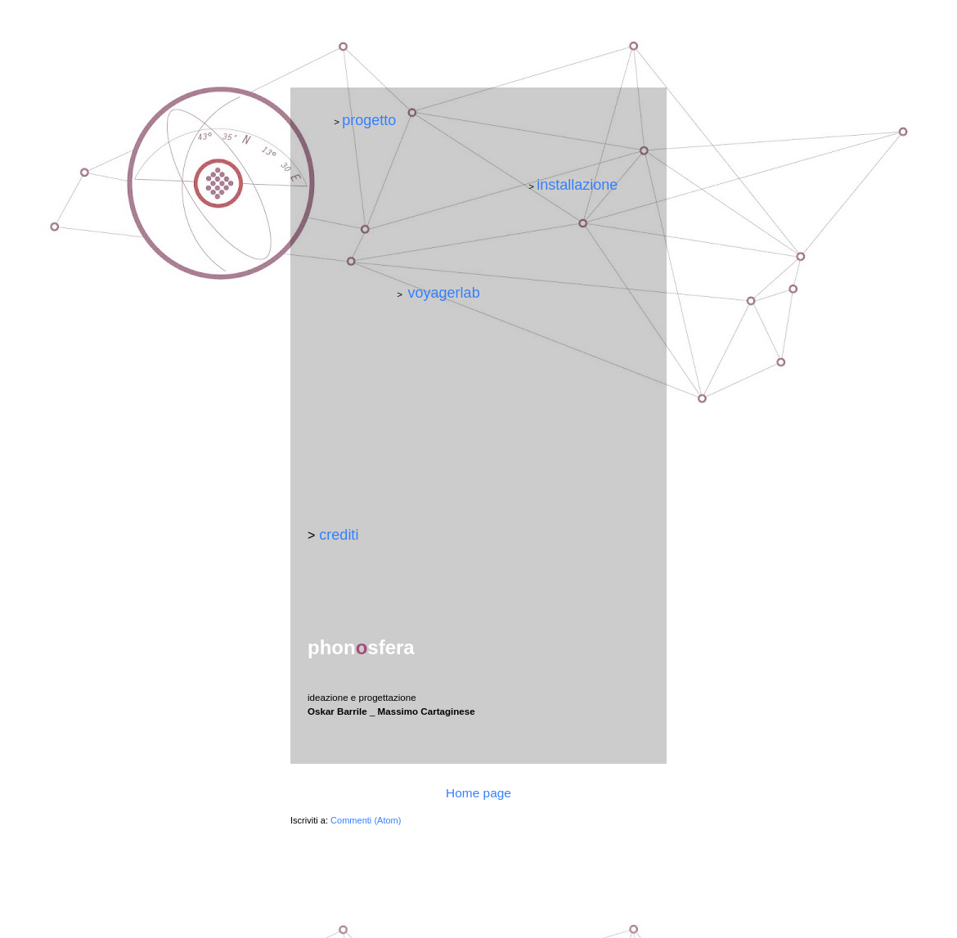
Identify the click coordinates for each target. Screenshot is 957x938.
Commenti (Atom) (365, 820)
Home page (478, 793)
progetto (369, 120)
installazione (577, 185)
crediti (338, 535)
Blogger (579, 907)
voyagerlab (444, 293)
